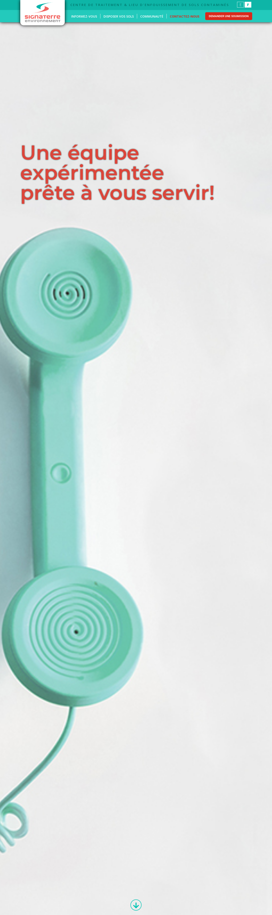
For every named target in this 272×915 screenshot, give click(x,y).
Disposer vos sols (119, 16)
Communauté (151, 16)
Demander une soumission (229, 16)
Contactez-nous (184, 16)
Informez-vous (84, 16)
